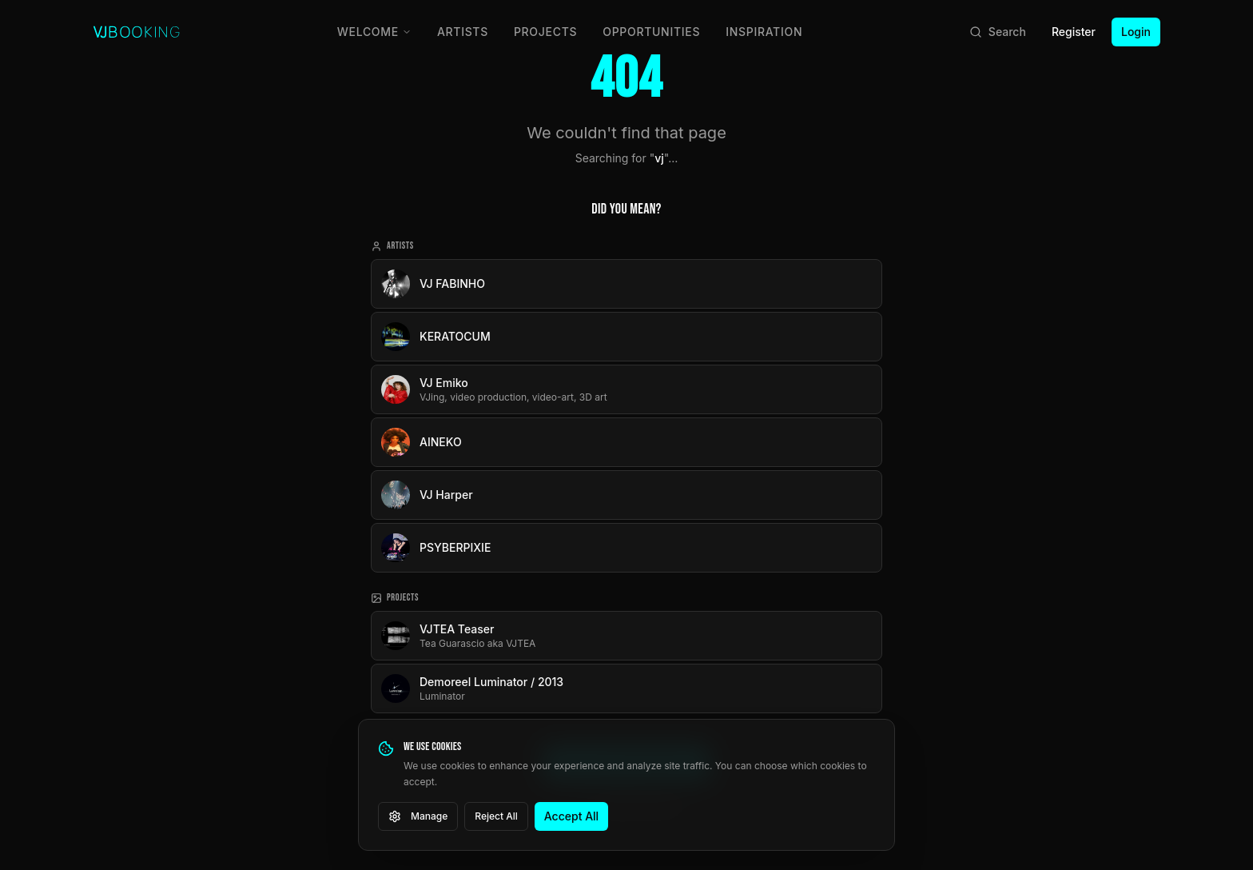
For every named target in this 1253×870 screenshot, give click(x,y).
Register (1074, 31)
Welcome (374, 31)
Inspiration (764, 31)
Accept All (571, 816)
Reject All (496, 816)
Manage (418, 816)
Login (1136, 31)
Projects (545, 31)
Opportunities (651, 31)
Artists (462, 31)
